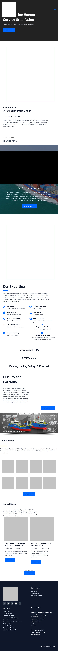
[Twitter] (12, 603)
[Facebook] (4, 603)
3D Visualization (7, 623)
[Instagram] (8, 603)
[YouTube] (16, 603)
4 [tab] (30, 570)
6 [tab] (33, 570)
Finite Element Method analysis (11, 617)
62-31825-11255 (10, 141)
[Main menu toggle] (54, 9)
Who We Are (34, 591)
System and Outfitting (8, 615)
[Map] (20, 603)
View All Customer (29, 494)
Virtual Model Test (7, 625)
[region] (29, 424)
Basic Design (6, 611)
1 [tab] (25, 570)
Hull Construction (7, 613)
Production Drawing (8, 619)
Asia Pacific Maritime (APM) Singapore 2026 (41, 544)
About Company (35, 593)
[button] (9, 30)
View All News (29, 573)
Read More (10, 560)
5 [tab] (31, 570)
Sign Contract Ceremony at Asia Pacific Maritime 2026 (15, 544)
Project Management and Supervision (12, 621)
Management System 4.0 (9, 630)
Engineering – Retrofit (8, 628)
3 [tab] (28, 570)
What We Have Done (36, 595)
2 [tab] (26, 570)
